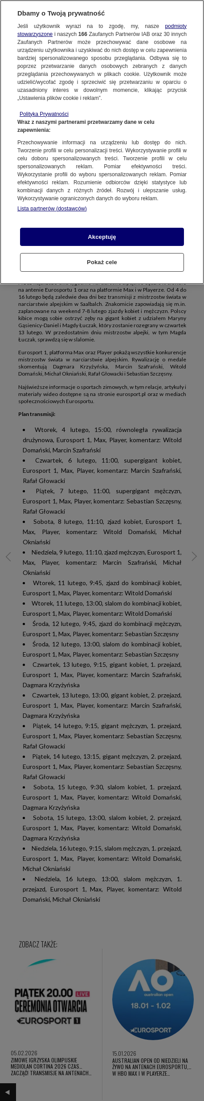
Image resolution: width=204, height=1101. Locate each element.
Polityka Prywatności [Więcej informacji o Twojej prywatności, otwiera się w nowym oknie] (44, 114)
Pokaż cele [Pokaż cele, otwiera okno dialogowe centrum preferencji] (102, 262)
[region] (102, 142)
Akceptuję (102, 237)
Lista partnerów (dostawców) (52, 209)
